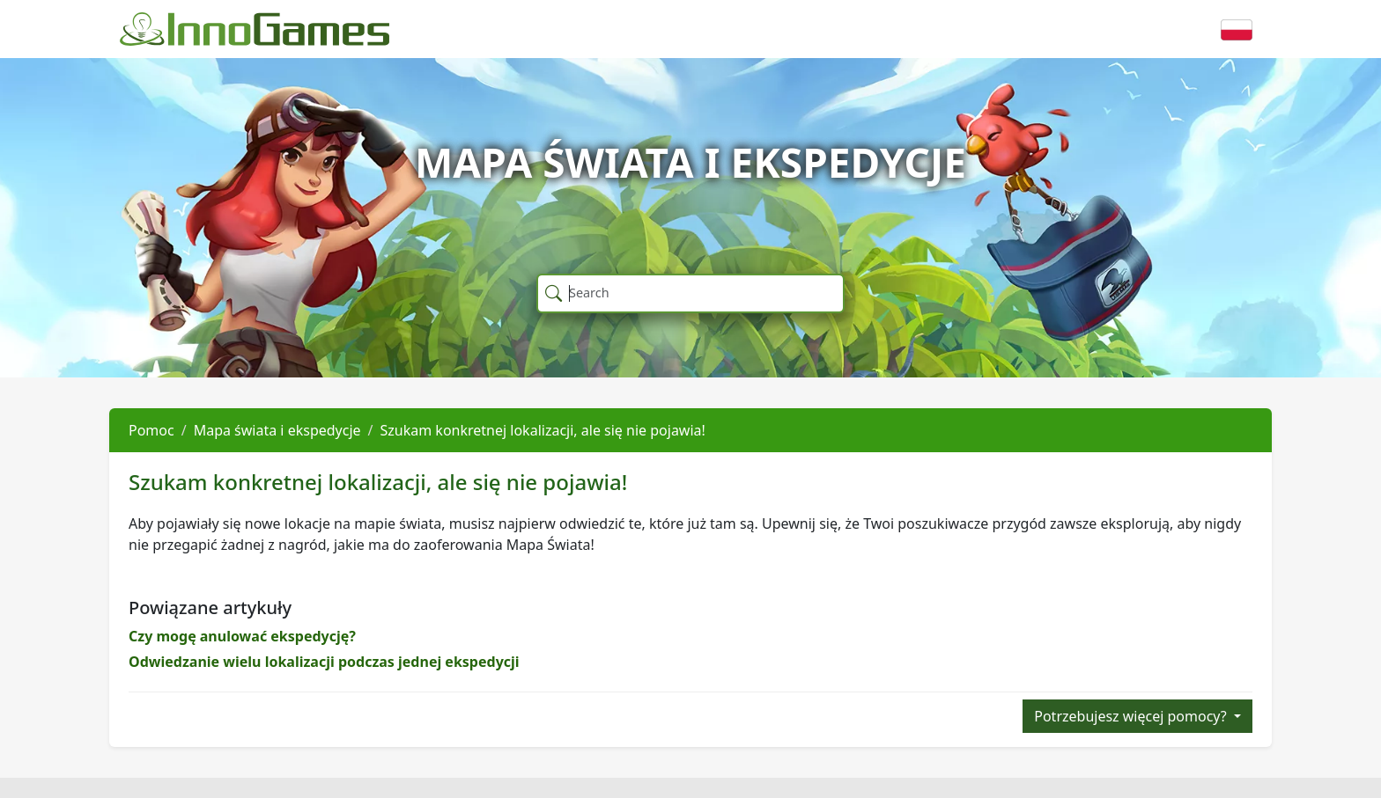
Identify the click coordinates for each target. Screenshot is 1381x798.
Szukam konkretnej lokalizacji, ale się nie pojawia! (542, 430)
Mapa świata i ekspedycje (277, 430)
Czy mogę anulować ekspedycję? (242, 636)
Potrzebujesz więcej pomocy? (1132, 716)
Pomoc (151, 430)
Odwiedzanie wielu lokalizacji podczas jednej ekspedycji (324, 661)
